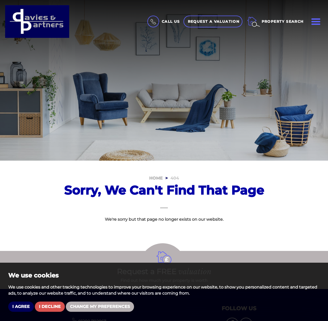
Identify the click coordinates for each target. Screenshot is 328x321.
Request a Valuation (214, 21)
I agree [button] (21, 306)
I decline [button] (50, 306)
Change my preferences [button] (100, 306)
